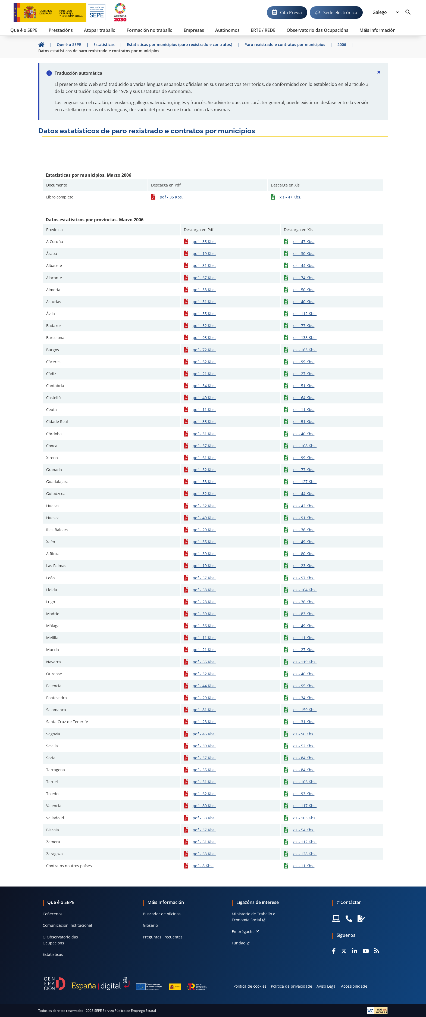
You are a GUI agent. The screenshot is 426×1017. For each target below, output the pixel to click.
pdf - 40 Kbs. (204, 397)
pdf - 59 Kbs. (204, 613)
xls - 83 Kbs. (303, 613)
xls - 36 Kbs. (303, 529)
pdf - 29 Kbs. (204, 529)
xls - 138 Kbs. (305, 337)
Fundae (238, 943)
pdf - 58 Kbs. (204, 589)
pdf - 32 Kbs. (204, 493)
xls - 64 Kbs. (303, 397)
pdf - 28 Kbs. (204, 601)
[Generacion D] (125, 983)
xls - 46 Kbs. (303, 673)
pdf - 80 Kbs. (204, 805)
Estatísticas (53, 954)
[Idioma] (385, 12)
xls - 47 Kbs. (290, 197)
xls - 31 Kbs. (303, 721)
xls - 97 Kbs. (303, 577)
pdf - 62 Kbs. (204, 361)
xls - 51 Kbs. (303, 385)
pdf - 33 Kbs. (204, 289)
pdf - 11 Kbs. (204, 409)
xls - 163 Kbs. (305, 349)
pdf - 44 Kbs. (204, 685)
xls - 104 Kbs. (305, 589)
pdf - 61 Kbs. (204, 457)
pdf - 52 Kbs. (204, 325)
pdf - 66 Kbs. (204, 661)
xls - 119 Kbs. (305, 661)
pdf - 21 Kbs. (204, 373)
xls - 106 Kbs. (305, 781)
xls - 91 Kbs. (303, 517)
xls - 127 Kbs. (305, 481)
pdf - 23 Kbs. (204, 721)
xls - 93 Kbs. (303, 793)
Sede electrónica (340, 12)
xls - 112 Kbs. (305, 313)
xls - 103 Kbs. (305, 817)
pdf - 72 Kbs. (204, 349)
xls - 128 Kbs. (305, 853)
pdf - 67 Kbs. (204, 277)
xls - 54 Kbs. (303, 829)
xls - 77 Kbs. (303, 325)
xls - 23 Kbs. (303, 565)
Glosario (150, 925)
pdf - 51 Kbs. (204, 781)
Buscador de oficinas (162, 913)
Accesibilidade (354, 986)
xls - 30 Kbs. (303, 253)
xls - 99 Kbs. (303, 361)
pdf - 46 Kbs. (204, 733)
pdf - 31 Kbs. (204, 265)
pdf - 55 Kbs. (204, 313)
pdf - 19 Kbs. (204, 253)
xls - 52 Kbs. (303, 745)
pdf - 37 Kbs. (204, 757)
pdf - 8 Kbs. (203, 865)
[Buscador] (408, 12)
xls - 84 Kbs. (303, 757)
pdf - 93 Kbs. (204, 337)
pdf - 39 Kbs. (204, 553)
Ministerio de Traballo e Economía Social (253, 916)
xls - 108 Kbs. (305, 445)
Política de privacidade (291, 986)
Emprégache (243, 931)
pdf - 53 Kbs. (204, 481)
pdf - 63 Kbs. (204, 853)
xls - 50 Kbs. (303, 289)
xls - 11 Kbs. (303, 409)
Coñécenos (52, 913)
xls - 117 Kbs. (305, 805)
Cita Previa (291, 12)
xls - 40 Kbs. (303, 301)
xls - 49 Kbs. (303, 541)
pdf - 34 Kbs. (204, 385)
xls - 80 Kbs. (303, 553)
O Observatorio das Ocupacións (60, 940)
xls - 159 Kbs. (305, 709)
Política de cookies (250, 986)
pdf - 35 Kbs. (171, 197)
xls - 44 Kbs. (303, 265)
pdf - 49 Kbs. (204, 517)
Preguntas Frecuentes (163, 937)
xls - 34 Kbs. (303, 697)
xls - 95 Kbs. (303, 685)
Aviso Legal (327, 986)
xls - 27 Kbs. (303, 373)
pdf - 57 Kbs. (204, 445)
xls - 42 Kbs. (303, 505)
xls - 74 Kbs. (303, 277)
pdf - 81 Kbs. (204, 709)
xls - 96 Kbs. (303, 733)
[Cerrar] (379, 72)
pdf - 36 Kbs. (204, 625)
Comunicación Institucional (67, 925)
